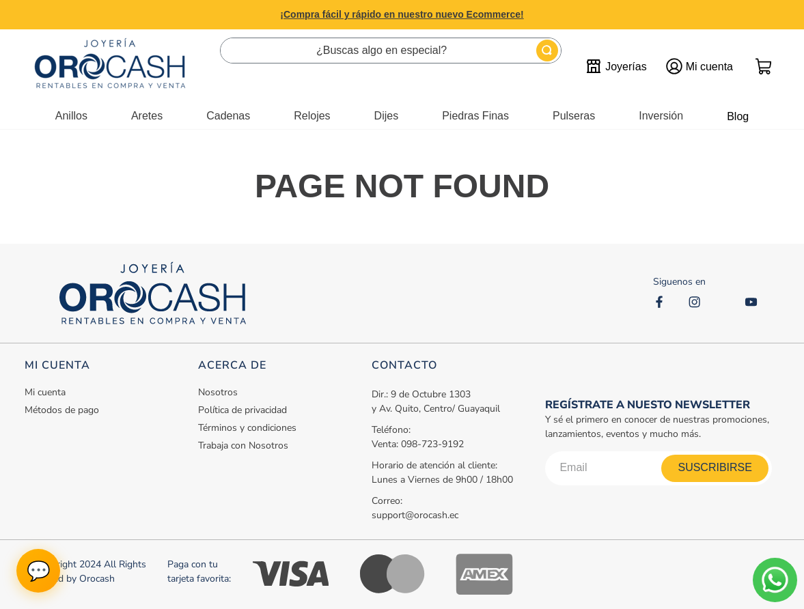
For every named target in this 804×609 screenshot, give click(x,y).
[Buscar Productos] (547, 50)
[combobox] (391, 50)
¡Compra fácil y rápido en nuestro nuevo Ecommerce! (401, 14)
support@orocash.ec (415, 515)
